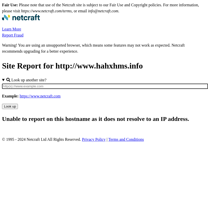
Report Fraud (12, 35)
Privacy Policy (94, 139)
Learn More (11, 29)
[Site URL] (105, 86)
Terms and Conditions (126, 139)
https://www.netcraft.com (40, 96)
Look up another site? (26, 80)
